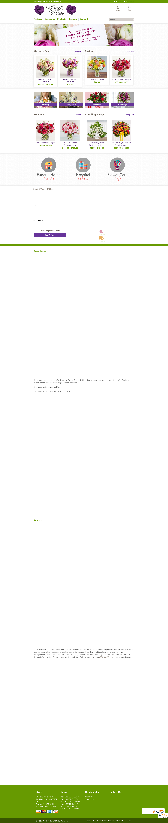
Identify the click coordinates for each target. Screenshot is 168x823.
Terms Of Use (90, 821)
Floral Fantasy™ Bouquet (121, 79)
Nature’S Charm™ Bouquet (45, 80)
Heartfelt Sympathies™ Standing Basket (121, 144)
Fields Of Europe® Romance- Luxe (70, 144)
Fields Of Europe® (97, 79)
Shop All (79, 51)
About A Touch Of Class (43, 189)
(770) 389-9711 (105, 657)
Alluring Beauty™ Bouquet (70, 80)
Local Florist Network (115, 821)
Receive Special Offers (49, 230)
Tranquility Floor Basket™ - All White (97, 144)
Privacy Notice (102, 821)
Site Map (128, 821)
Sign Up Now (50, 235)
